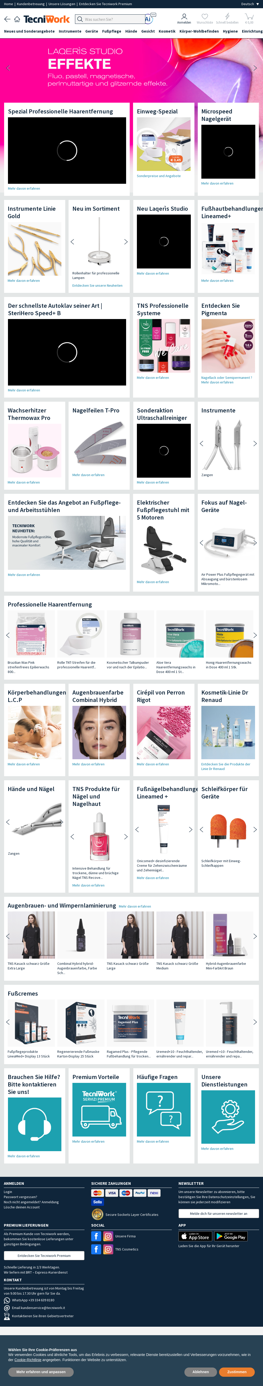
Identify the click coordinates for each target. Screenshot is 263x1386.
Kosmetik (167, 31)
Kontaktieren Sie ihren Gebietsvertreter (39, 1316)
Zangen (207, 475)
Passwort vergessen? (20, 1197)
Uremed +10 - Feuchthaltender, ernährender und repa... (229, 1053)
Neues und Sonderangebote (29, 31)
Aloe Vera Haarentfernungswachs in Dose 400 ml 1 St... (175, 667)
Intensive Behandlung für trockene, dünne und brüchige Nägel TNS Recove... (95, 873)
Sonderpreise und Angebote (159, 176)
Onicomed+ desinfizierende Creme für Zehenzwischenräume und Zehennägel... (162, 865)
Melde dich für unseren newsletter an (218, 1213)
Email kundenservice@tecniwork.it (34, 1307)
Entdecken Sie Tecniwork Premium (105, 4)
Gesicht (148, 31)
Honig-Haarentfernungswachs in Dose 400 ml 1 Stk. (228, 664)
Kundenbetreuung (31, 4)
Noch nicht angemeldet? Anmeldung (31, 1202)
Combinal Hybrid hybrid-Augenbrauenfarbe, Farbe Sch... (77, 968)
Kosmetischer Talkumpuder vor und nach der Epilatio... (128, 664)
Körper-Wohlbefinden (199, 31)
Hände (131, 31)
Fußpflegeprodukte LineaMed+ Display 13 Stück (29, 1053)
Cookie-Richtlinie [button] (27, 1360)
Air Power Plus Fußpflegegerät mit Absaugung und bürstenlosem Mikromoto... (227, 579)
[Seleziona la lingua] (250, 4)
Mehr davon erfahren (24, 188)
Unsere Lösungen (62, 4)
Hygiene (230, 31)
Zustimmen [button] (237, 1372)
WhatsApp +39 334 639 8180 (29, 1300)
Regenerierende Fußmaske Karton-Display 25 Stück (78, 1053)
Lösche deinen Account (22, 1207)
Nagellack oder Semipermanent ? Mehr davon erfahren (226, 379)
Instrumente (70, 31)
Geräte (92, 31)
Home (9, 4)
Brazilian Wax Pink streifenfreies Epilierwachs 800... (28, 667)
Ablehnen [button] (201, 1372)
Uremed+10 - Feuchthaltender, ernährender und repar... (179, 1053)
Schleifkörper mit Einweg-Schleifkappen (221, 863)
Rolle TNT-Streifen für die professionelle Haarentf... (76, 664)
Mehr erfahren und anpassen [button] (40, 1372)
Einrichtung (14, 40)
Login (8, 1191)
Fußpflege (111, 31)
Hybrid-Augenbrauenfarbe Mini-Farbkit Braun (226, 965)
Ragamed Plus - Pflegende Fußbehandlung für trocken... (129, 1053)
